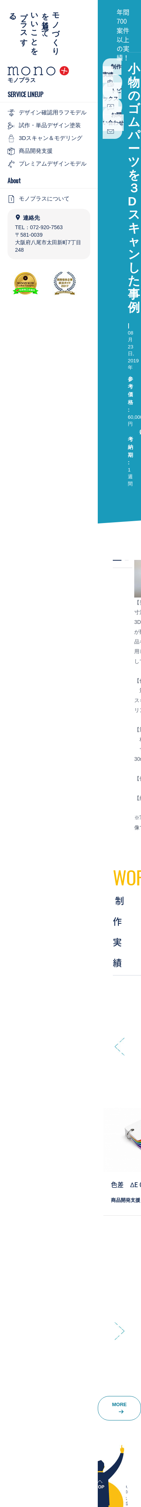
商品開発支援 (30, 151)
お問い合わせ (113, 123)
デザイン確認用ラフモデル (47, 113)
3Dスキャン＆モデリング (45, 138)
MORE (119, 1408)
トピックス (112, 99)
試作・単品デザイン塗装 (44, 125)
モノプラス (22, 80)
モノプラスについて (39, 199)
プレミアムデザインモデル (47, 164)
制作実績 (112, 75)
